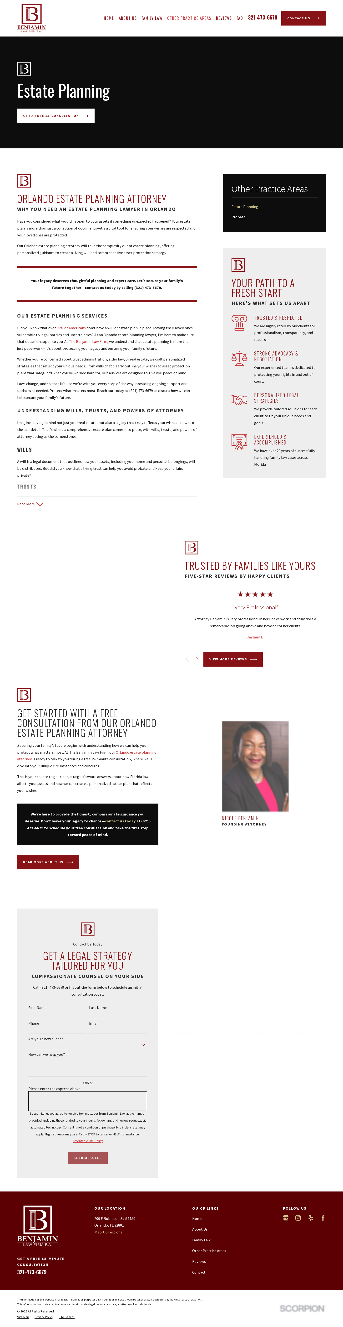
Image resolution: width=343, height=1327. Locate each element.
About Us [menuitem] (128, 18)
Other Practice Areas (209, 1235)
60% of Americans (71, 327)
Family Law (201, 1224)
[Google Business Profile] (285, 1202)
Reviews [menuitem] (224, 18)
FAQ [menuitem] (240, 18)
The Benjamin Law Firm (88, 341)
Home (197, 1202)
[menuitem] (275, 207)
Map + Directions (108, 1216)
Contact (199, 1256)
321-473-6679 (262, 17)
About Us (200, 1213)
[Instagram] (298, 1202)
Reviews (199, 1245)
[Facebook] (323, 1202)
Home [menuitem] (109, 18)
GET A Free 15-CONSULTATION (56, 116)
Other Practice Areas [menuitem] (189, 18)
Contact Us (303, 18)
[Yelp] (310, 1202)
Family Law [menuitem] (152, 18)
